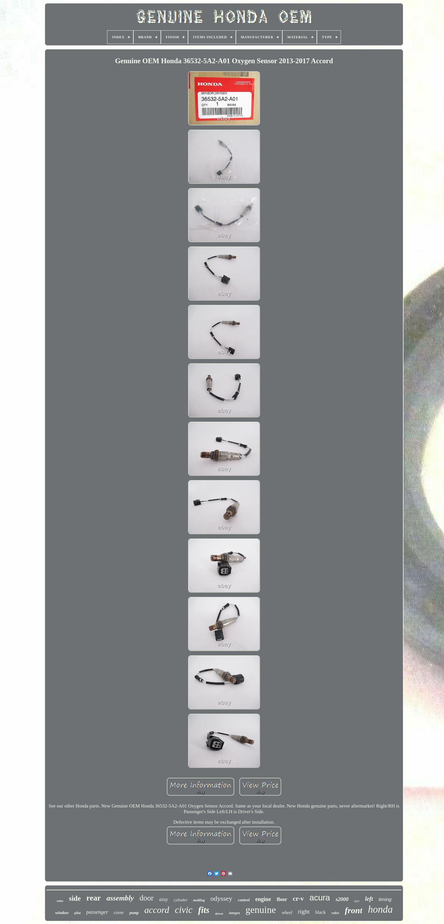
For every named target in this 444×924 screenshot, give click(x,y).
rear (93, 897)
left (369, 898)
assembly (120, 898)
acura (319, 897)
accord (156, 910)
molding (199, 900)
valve (335, 913)
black (320, 912)
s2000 (342, 899)
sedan (60, 900)
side (75, 898)
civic (183, 910)
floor (282, 899)
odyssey (221, 898)
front (353, 910)
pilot (77, 913)
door (147, 898)
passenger (97, 912)
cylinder (180, 900)
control (243, 900)
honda (380, 909)
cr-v (298, 898)
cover (119, 912)
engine (263, 899)
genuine (261, 909)
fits (204, 910)
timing (385, 899)
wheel (287, 912)
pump (134, 913)
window (62, 912)
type (356, 900)
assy (163, 899)
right (304, 911)
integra (234, 913)
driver (219, 913)
